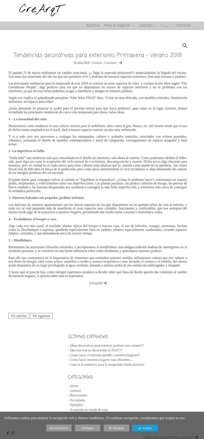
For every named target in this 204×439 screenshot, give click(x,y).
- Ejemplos (75, 405)
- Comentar (109, 62)
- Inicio (73, 386)
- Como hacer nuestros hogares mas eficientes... (100, 359)
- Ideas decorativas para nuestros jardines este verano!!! (106, 345)
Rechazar (116, 428)
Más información (59, 428)
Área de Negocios (117, 26)
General (97, 62)
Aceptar (144, 428)
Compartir (97, 283)
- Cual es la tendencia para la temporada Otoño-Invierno (106, 364)
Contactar (183, 26)
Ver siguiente (41, 316)
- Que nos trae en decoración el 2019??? (95, 350)
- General (74, 390)
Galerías (145, 26)
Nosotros (93, 26)
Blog (164, 26)
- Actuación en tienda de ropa (88, 409)
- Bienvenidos (77, 395)
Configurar (88, 428)
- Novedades (76, 400)
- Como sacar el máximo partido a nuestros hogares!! (104, 355)
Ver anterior (19, 316)
